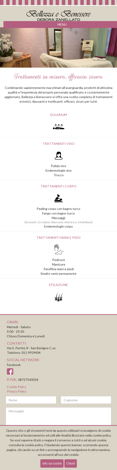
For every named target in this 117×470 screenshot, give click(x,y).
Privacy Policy (16, 391)
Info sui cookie (52, 463)
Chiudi (70, 463)
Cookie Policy (16, 387)
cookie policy (34, 445)
